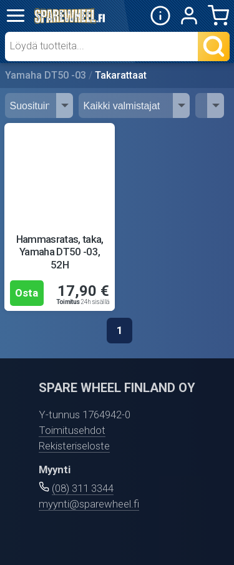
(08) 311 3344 (83, 488)
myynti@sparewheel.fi (89, 504)
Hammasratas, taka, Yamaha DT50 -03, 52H (60, 252)
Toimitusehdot (72, 430)
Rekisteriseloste (74, 446)
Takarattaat (121, 75)
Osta (26, 293)
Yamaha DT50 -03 (45, 75)
